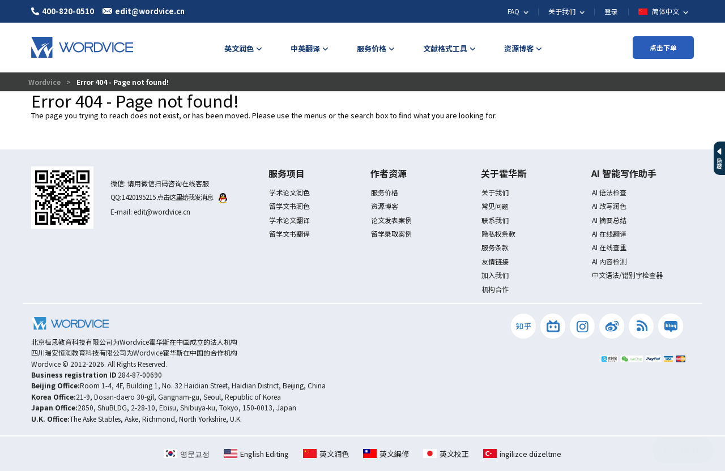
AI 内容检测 (609, 261)
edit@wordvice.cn (162, 211)
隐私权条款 (498, 233)
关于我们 (495, 192)
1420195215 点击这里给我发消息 (174, 197)
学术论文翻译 (289, 220)
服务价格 (384, 192)
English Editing (256, 453)
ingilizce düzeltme (522, 453)
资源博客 (384, 206)
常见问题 (495, 206)
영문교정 (187, 453)
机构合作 (495, 289)
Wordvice (45, 82)
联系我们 (495, 220)
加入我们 (495, 275)
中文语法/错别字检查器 (627, 275)
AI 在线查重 (609, 247)
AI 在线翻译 (609, 233)
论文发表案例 (391, 220)
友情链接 (495, 261)
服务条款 (495, 247)
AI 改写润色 (609, 206)
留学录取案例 (391, 233)
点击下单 (663, 47)
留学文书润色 (289, 206)
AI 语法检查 (609, 192)
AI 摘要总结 (609, 220)
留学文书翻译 (289, 233)
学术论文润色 (289, 192)
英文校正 (446, 453)
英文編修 (386, 453)
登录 (611, 11)
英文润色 (326, 453)
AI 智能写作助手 (623, 173)
